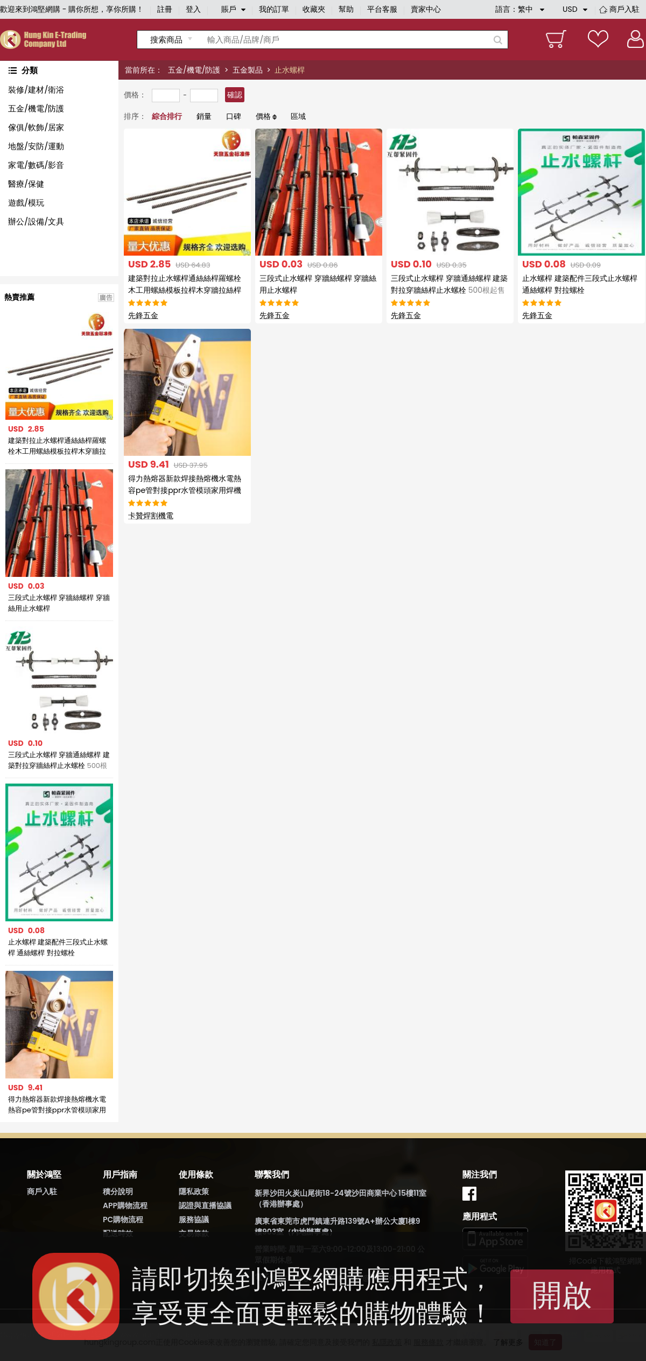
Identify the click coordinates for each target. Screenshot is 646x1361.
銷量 (204, 116)
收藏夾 (314, 9)
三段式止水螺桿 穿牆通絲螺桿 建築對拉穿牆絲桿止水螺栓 (59, 760)
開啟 (562, 1295)
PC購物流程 (123, 1219)
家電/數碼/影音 (36, 165)
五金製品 (248, 70)
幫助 (346, 9)
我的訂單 (274, 9)
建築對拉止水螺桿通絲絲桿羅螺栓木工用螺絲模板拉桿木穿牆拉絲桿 (57, 446)
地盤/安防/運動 (36, 146)
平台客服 (382, 9)
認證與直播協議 (205, 1205)
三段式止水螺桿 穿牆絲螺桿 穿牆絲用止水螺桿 (59, 603)
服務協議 (194, 1219)
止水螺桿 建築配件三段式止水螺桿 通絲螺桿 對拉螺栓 (58, 947)
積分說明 (118, 1191)
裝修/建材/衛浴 (36, 89)
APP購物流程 (125, 1205)
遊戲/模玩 (26, 202)
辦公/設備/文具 (36, 221)
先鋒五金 (143, 315)
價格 (263, 116)
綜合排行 (167, 116)
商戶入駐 (624, 9)
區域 (298, 116)
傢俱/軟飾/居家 (36, 127)
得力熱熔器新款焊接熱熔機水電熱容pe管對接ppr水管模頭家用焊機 (57, 1105)
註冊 (164, 9)
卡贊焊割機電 (150, 515)
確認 (234, 94)
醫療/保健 (26, 183)
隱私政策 (194, 1191)
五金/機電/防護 (194, 70)
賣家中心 (426, 9)
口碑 (233, 116)
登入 (193, 9)
